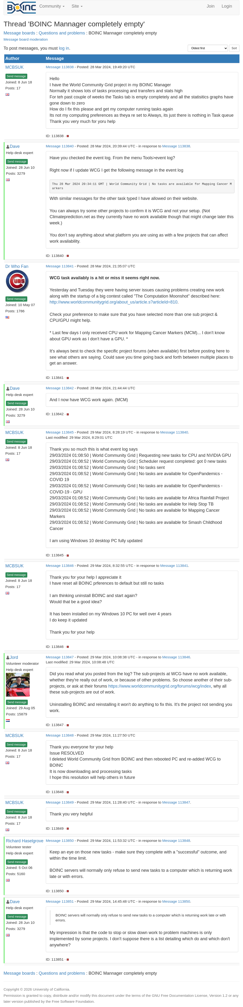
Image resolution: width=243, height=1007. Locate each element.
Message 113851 (60, 901)
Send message (16, 76)
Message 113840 (60, 146)
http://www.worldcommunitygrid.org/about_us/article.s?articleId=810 (114, 302)
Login (227, 6)
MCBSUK (14, 67)
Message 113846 (60, 566)
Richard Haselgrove (24, 840)
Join (211, 6)
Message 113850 (60, 840)
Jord (14, 657)
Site (77, 6)
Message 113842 (60, 388)
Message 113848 (60, 735)
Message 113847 (60, 657)
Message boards (19, 33)
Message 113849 (60, 802)
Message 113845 (60, 432)
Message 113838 (60, 67)
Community (52, 6)
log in (64, 48)
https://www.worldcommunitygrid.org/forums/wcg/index (159, 686)
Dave (15, 146)
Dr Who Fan (16, 266)
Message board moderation (26, 39)
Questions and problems (62, 33)
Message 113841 (60, 266)
